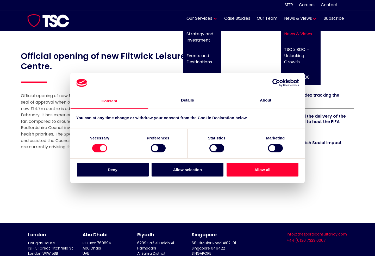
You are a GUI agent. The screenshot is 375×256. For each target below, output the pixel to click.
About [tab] (265, 100)
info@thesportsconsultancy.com (317, 234)
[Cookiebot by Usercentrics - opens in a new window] (276, 83)
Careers (307, 5)
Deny (112, 169)
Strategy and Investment (197, 39)
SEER (289, 5)
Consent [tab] (109, 101)
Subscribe (331, 21)
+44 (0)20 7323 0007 (306, 240)
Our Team (264, 21)
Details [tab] (187, 100)
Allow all (262, 169)
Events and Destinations (197, 61)
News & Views (295, 21)
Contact (329, 5)
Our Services (197, 21)
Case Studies (235, 21)
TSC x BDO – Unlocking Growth (294, 58)
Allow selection (187, 169)
